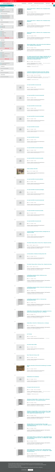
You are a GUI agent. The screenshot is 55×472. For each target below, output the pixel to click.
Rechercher (24, 3)
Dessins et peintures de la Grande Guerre (8, 15)
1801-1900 (3, 26)
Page (32, 5)
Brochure (3, 46)
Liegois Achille (4, 64)
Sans (2, 10)
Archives (3, 45)
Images (3, 9)
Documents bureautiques (6, 11)
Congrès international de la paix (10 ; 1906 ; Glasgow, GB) (10, 63)
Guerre (3, 52)
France (3, 31)
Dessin (3, 43)
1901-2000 (3, 27)
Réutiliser (48, 3)
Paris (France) (4, 32)
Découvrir (30, 3)
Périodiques (3, 44)
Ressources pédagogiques (39, 3)
